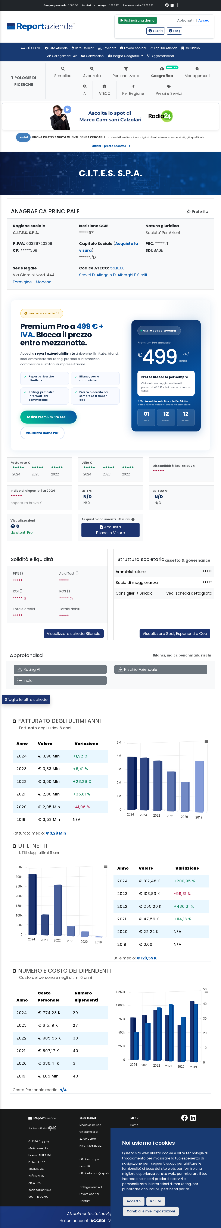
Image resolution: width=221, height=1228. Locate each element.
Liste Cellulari (83, 48)
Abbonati (185, 20)
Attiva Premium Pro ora (49, 417)
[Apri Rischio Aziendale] (160, 669)
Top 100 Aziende (164, 48)
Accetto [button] (134, 1201)
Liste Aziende (56, 48)
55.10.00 (117, 268)
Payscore (107, 48)
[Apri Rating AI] (60, 669)
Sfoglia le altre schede (26, 699)
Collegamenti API (62, 56)
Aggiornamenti (160, 56)
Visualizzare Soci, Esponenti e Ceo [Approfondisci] (175, 633)
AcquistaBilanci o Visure (110, 529)
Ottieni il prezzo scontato (111, 146)
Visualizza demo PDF (42, 433)
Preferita (197, 211)
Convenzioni (92, 56)
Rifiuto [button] (155, 1201)
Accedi (204, 20)
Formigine (22, 282)
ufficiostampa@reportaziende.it (100, 1173)
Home (134, 1125)
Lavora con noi (133, 48)
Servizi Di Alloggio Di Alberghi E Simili (113, 275)
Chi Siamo (190, 48)
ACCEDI (97, 1220)
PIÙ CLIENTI (31, 48)
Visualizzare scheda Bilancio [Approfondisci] (73, 633)
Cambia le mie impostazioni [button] (151, 1211)
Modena (44, 282)
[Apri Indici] (60, 680)
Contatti (85, 1201)
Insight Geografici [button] (124, 56)
